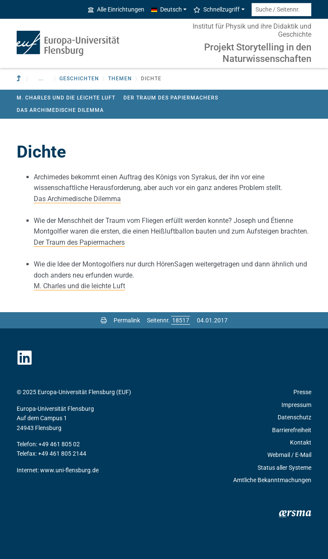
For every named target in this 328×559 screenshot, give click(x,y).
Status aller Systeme (284, 467)
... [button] (41, 79)
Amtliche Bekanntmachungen (272, 480)
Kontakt (300, 442)
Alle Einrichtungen (116, 9)
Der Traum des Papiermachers (170, 98)
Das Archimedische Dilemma (60, 110)
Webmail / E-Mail (289, 454)
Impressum (296, 404)
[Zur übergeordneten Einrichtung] (20, 79)
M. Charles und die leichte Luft (66, 98)
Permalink (127, 320)
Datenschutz (294, 417)
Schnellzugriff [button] (216, 9)
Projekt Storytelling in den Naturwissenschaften (257, 53)
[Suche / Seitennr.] (281, 9)
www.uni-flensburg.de (69, 470)
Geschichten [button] (79, 79)
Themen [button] (120, 79)
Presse (302, 392)
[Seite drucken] (104, 320)
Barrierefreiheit (291, 430)
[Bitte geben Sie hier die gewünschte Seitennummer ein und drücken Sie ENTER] (180, 320)
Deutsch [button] (166, 9)
